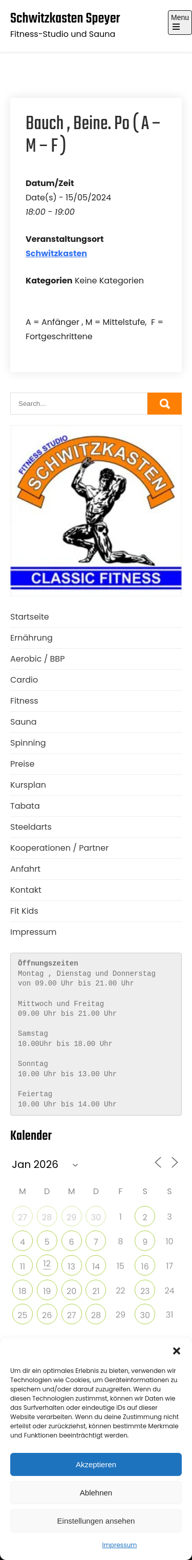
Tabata (25, 806)
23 (145, 1291)
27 (22, 1217)
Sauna (23, 722)
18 (22, 1291)
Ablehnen (96, 1492)
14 (96, 1266)
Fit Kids (24, 911)
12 (47, 1263)
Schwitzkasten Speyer (65, 19)
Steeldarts (31, 827)
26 (47, 1315)
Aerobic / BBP (37, 659)
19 (47, 1291)
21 (95, 1291)
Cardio (24, 680)
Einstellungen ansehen (96, 1520)
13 (71, 1266)
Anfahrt (25, 869)
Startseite (29, 617)
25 (22, 1315)
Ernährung (31, 638)
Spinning (28, 743)
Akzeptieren (96, 1464)
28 (47, 1217)
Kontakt (25, 890)
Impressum (119, 1545)
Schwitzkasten (56, 253)
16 (145, 1266)
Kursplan (28, 785)
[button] (177, 1351)
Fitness (24, 701)
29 (71, 1217)
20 (71, 1291)
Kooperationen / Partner (59, 848)
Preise (22, 764)
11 (22, 1266)
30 (96, 1217)
